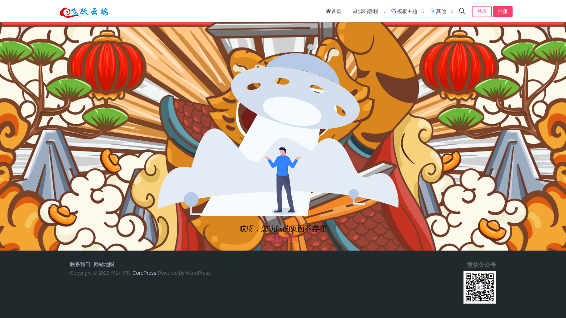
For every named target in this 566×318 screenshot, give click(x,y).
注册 (503, 11)
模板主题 (404, 11)
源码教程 (365, 11)
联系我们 (80, 264)
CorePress (144, 273)
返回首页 (283, 238)
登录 (482, 11)
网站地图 (104, 264)
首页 (333, 11)
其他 (438, 11)
